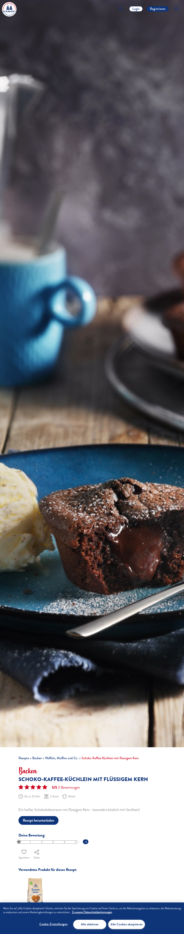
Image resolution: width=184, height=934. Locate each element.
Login (136, 8)
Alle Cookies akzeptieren (127, 924)
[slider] (19, 842)
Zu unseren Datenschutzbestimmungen (92, 912)
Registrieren (157, 8)
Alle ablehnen (90, 924)
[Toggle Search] (120, 9)
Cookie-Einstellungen (53, 924)
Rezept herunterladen (38, 820)
